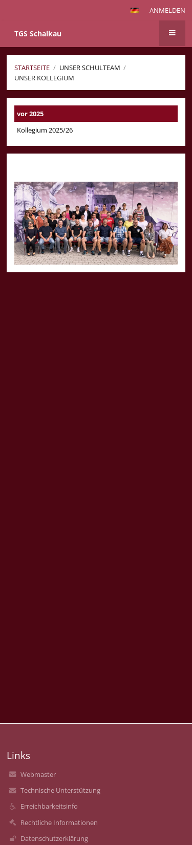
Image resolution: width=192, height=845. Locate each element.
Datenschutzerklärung (54, 838)
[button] (134, 10)
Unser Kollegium (44, 77)
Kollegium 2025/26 (45, 130)
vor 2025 (30, 113)
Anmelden (167, 10)
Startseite (32, 67)
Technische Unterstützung (60, 790)
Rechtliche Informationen (59, 822)
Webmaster (38, 774)
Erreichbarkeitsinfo (49, 806)
